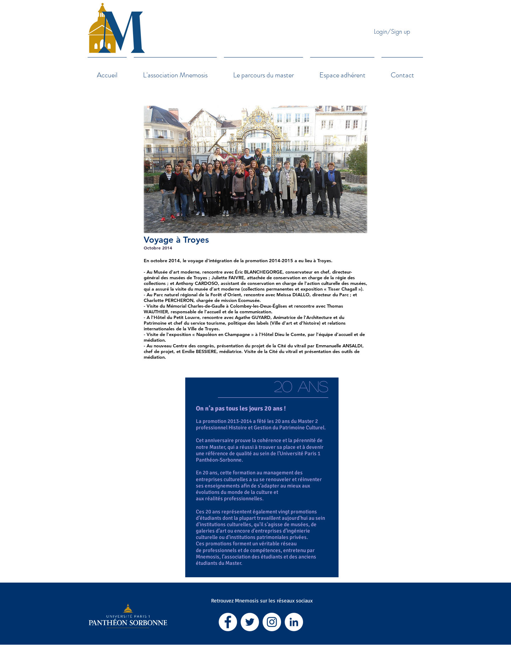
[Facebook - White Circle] (228, 622)
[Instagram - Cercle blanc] (272, 622)
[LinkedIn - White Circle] (294, 622)
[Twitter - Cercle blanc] (250, 622)
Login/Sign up (392, 31)
